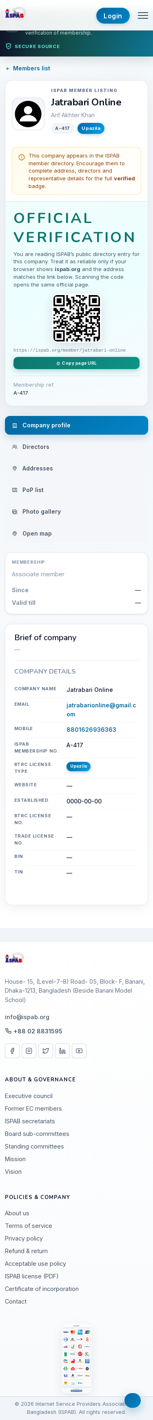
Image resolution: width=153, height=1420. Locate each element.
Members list (27, 68)
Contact (16, 1301)
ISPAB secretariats (30, 1121)
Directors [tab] (30, 446)
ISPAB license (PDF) (32, 1276)
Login (113, 16)
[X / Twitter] (45, 1051)
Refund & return (26, 1250)
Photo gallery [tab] (36, 511)
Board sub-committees (37, 1133)
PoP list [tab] (28, 489)
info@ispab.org (27, 1016)
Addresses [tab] (32, 468)
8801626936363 (91, 729)
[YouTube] (79, 1051)
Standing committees (34, 1146)
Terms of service (28, 1225)
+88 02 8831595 (37, 1031)
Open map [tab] (32, 533)
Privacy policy (24, 1238)
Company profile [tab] (41, 425)
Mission (15, 1158)
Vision (13, 1171)
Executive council (29, 1095)
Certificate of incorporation (42, 1288)
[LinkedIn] (62, 1051)
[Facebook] (12, 1051)
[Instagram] (29, 1051)
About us (17, 1213)
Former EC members (33, 1108)
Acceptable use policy (35, 1263)
